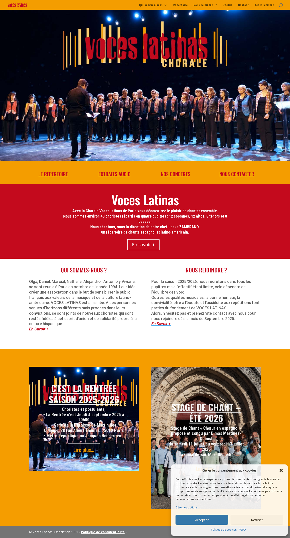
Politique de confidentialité (103, 532)
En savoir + (143, 245)
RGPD (242, 530)
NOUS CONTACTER (236, 174)
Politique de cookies (224, 530)
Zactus (227, 5)
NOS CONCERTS (175, 174)
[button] (281, 470)
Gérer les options (186, 507)
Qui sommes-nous (151, 5)
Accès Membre (264, 5)
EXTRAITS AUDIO (114, 174)
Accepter (202, 520)
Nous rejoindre (203, 5)
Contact (243, 5)
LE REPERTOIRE (53, 174)
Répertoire (180, 5)
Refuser (257, 520)
